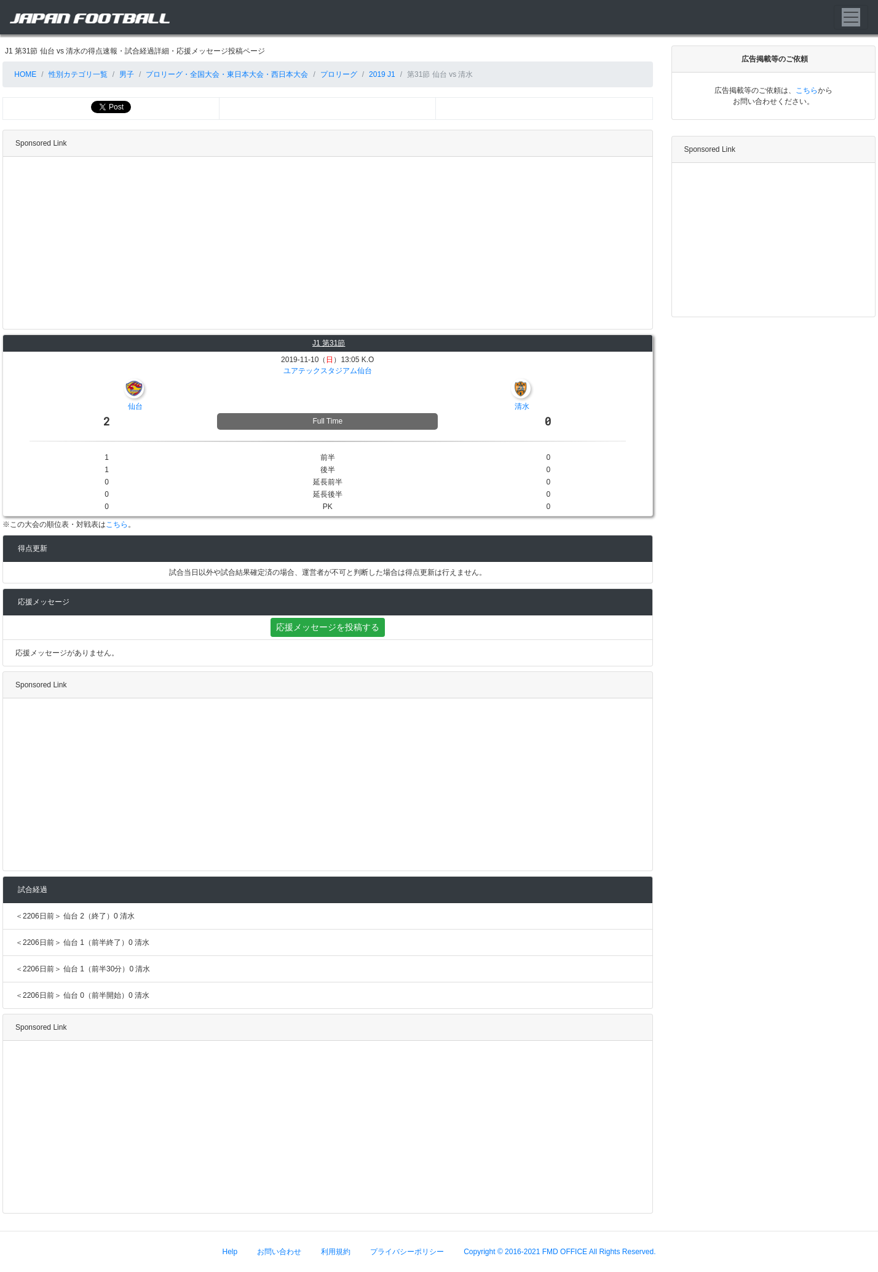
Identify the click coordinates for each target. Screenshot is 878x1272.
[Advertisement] (325, 243)
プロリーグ (338, 74)
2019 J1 (382, 74)
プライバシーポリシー (407, 1251)
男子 (126, 74)
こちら (117, 524)
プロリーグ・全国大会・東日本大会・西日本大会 (227, 74)
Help (230, 1251)
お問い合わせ (279, 1251)
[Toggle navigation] (851, 17)
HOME (24, 74)
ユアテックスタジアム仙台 (327, 370)
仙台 (135, 406)
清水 (522, 406)
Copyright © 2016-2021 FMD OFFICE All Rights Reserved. (559, 1251)
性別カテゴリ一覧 (78, 74)
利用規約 (335, 1251)
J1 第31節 (328, 343)
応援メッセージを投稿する (327, 627)
